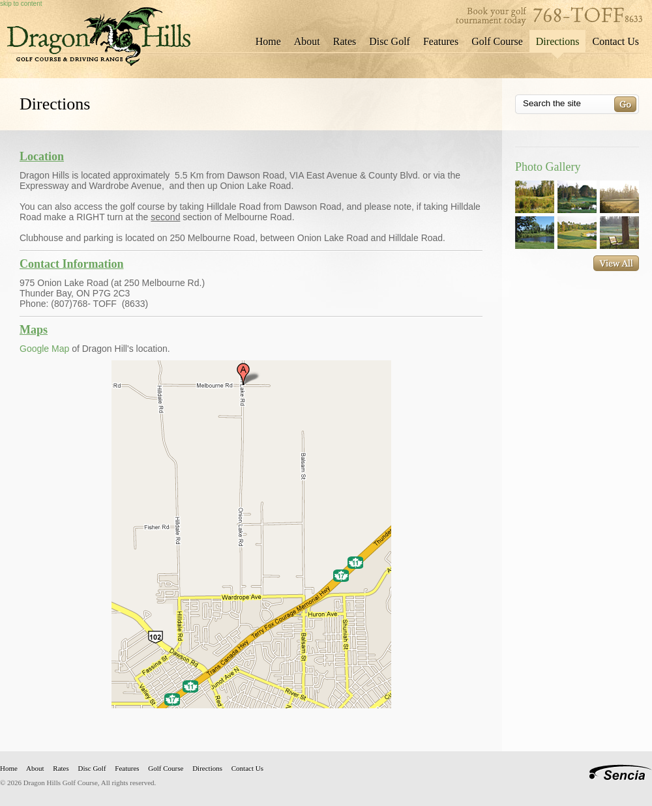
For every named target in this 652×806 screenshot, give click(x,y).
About (307, 41)
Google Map (44, 348)
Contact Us (615, 41)
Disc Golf (389, 41)
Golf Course (497, 41)
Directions (558, 41)
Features (440, 41)
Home (268, 41)
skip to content (21, 3)
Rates (345, 41)
